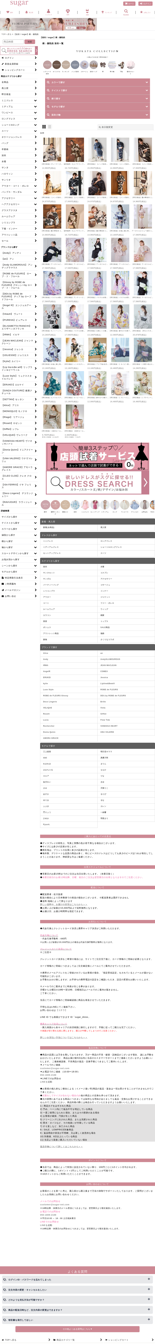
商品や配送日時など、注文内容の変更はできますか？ (35, 1310)
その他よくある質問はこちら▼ (77, 1329)
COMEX (104, 675)
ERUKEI (47, 681)
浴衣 (45, 570)
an (102, 657)
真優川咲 (104, 761)
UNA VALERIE (107, 736)
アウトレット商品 (51, 637)
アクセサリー (106, 583)
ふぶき (46, 810)
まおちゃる (48, 774)
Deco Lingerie (50, 705)
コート (46, 607)
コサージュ (105, 589)
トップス (104, 625)
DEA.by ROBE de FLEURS (113, 699)
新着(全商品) (48, 531)
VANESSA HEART (109, 730)
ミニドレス (48, 545)
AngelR (46, 675)
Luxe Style (48, 693)
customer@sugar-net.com (54, 1072)
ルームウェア (49, 613)
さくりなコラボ (107, 643)
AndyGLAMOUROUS (110, 663)
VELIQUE (47, 711)
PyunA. (46, 828)
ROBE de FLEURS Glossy (55, 699)
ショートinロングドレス (111, 551)
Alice (45, 657)
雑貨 (102, 619)
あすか (46, 798)
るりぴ (103, 798)
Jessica (104, 681)
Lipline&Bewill (108, 687)
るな (102, 804)
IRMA (45, 669)
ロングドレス (106, 545)
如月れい (47, 786)
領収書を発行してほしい (20, 1320)
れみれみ (47, 768)
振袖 (45, 643)
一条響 (103, 816)
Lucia (46, 724)
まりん (103, 768)
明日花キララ (106, 755)
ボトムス (47, 631)
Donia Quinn (49, 736)
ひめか (46, 822)
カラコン (47, 619)
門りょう (47, 816)
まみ (45, 792)
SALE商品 (105, 631)
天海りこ (104, 792)
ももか (103, 774)
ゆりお (46, 804)
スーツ (103, 557)
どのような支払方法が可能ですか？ (26, 1300)
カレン (103, 810)
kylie (45, 687)
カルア (46, 780)
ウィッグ (104, 613)
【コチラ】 (61, 1014)
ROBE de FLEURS (109, 693)
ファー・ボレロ (107, 607)
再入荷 (103, 531)
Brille (103, 705)
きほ (102, 786)
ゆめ (45, 761)
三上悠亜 (47, 755)
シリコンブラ (49, 595)
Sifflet (104, 717)
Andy (45, 663)
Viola (103, 711)
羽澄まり (104, 822)
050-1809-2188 (48, 1079)
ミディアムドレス (51, 551)
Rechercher (48, 730)
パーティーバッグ (51, 589)
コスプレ (104, 577)
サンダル (47, 583)
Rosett (46, 717)
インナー (104, 595)
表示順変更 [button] (106, 128)
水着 (102, 570)
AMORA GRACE (51, 742)
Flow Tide (105, 724)
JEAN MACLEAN (109, 669)
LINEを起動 (46, 1085)
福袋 (102, 637)
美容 (45, 625)
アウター (47, 601)
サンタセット (49, 577)
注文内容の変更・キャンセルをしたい (27, 1290)
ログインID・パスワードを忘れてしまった (29, 1279)
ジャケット (105, 601)
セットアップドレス (52, 557)
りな (102, 780)
